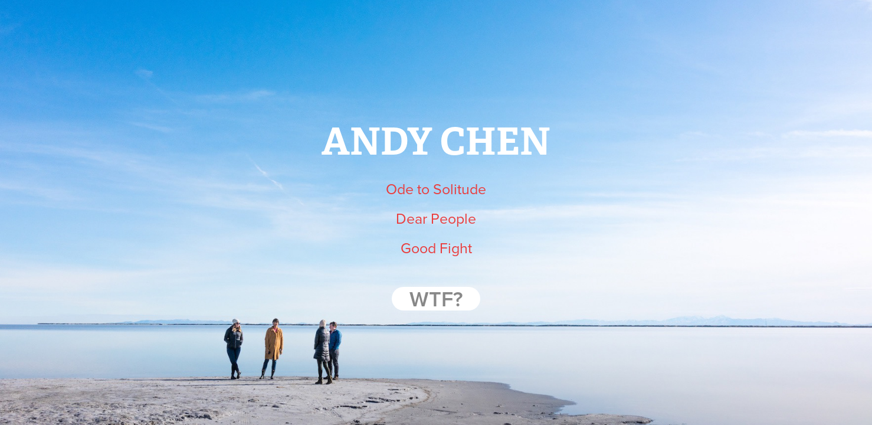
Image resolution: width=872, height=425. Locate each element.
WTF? (436, 298)
